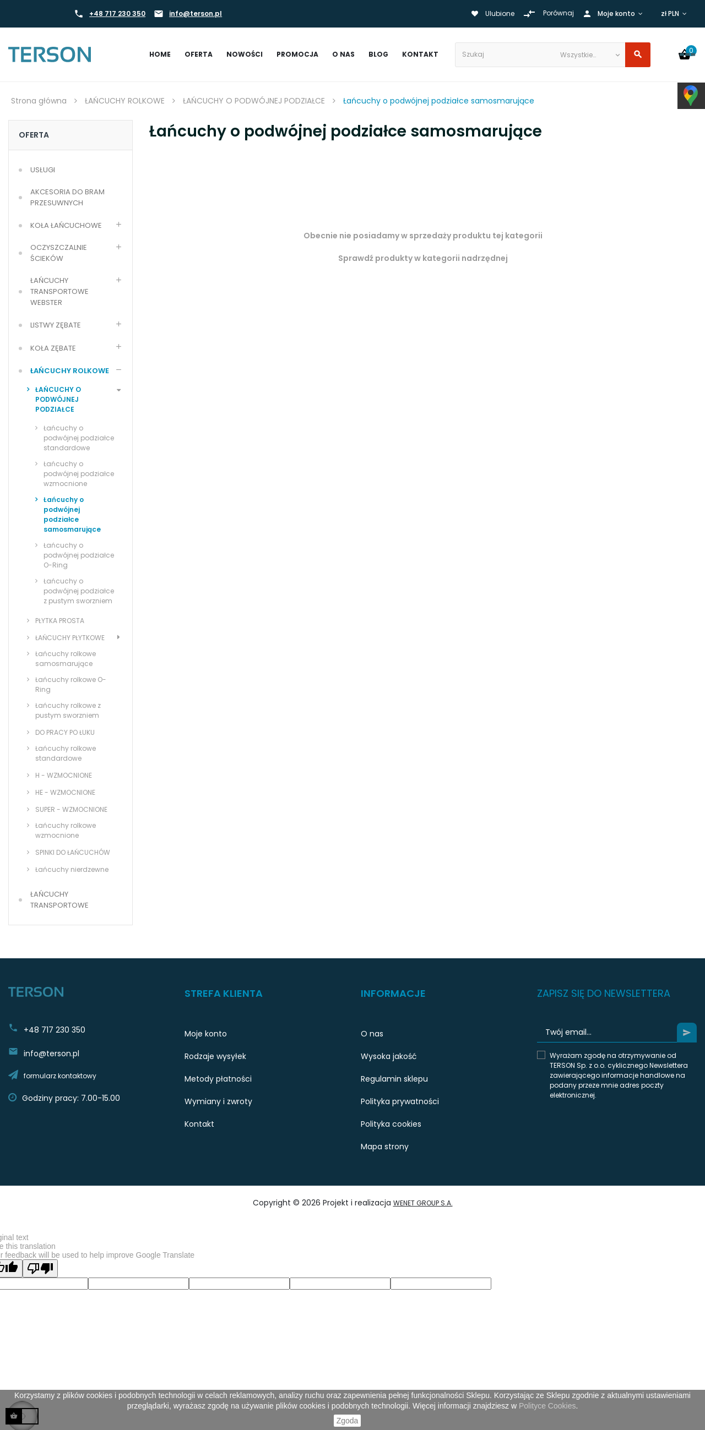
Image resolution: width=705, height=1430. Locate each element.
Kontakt (199, 1123)
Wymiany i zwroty (218, 1101)
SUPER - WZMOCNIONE (71, 809)
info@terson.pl (195, 13)
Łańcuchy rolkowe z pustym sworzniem (68, 710)
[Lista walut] (674, 14)
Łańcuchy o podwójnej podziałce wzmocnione (79, 473)
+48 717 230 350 (117, 13)
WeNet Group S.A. (423, 1203)
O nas (372, 1033)
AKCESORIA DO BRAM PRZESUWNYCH (68, 197)
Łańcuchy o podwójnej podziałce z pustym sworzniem (79, 590)
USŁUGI (42, 170)
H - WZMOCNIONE (63, 775)
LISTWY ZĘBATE (55, 325)
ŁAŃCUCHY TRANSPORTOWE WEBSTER (60, 291)
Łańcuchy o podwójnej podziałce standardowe (79, 437)
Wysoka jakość (389, 1056)
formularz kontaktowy (60, 1075)
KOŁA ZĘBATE (53, 348)
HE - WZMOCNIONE (65, 792)
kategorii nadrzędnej (465, 258)
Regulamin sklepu (394, 1078)
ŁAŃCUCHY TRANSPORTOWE (59, 899)
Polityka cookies (391, 1123)
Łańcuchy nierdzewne (72, 869)
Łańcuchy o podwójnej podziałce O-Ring (79, 555)
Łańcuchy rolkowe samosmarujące (65, 658)
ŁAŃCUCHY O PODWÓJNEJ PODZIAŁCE (58, 399)
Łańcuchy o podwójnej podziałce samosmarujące (72, 514)
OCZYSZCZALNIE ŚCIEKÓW (59, 253)
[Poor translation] (40, 1268)
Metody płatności (218, 1078)
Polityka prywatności (400, 1101)
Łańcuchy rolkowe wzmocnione (65, 830)
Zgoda (348, 1420)
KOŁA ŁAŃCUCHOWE (66, 225)
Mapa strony (385, 1146)
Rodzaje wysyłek (215, 1056)
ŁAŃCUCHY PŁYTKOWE (70, 637)
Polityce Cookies (547, 1405)
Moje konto (206, 1033)
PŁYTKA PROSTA (59, 620)
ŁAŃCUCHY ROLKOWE (69, 370)
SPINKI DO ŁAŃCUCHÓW (72, 852)
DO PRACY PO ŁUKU (65, 732)
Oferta (34, 134)
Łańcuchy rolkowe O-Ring (70, 684)
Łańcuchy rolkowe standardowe (65, 753)
